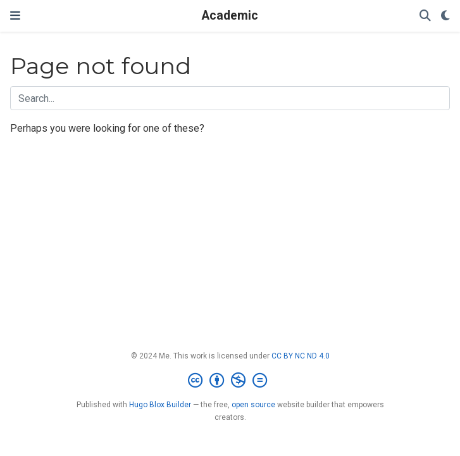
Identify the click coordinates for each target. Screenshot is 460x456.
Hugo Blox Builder (160, 404)
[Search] (425, 16)
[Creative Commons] (230, 380)
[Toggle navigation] (15, 16)
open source (253, 404)
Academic (230, 15)
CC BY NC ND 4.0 (300, 356)
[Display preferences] (445, 16)
